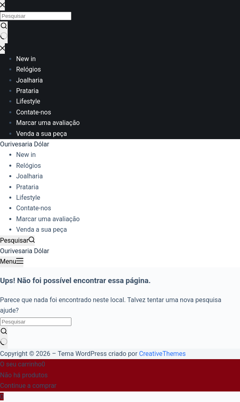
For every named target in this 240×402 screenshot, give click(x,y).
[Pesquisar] (17, 240)
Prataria (27, 187)
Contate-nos (33, 208)
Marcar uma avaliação (48, 219)
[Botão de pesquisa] (4, 338)
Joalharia (29, 176)
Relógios (28, 165)
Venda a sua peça (41, 229)
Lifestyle (28, 197)
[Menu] (11, 261)
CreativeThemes (162, 354)
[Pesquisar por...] (35, 321)
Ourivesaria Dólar (24, 144)
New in (26, 155)
